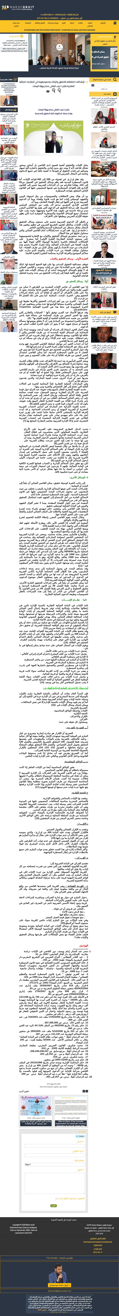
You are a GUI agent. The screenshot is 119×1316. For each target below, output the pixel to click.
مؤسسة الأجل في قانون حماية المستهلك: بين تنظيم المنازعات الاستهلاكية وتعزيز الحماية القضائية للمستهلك (104, 183)
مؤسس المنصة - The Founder (59, 1258)
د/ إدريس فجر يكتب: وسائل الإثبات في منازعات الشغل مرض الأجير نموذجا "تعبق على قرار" (104, 347)
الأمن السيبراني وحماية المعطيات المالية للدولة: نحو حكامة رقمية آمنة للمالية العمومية (14, 49)
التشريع (103, 22)
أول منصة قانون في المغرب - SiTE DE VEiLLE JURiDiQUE (59, 18)
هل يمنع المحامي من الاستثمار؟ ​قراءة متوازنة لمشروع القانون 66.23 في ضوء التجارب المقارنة (8, 237)
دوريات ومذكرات (53, 22)
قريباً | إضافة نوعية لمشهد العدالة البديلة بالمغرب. (59, 68)
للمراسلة (28, 22)
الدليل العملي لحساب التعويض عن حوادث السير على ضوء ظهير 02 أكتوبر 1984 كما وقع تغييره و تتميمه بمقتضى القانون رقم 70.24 (104, 154)
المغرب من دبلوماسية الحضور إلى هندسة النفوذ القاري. (9, 140)
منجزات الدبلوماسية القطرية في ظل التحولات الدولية (104, 209)
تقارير (63, 22)
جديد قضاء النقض (16, 24)
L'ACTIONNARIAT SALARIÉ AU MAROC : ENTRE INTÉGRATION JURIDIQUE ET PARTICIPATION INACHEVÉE (9, 88)
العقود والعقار (40, 22)
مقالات (80, 22)
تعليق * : (81, 1170)
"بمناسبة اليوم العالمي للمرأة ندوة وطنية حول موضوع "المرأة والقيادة (35, 1122)
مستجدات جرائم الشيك (8, 272)
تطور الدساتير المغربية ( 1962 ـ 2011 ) (104, 288)
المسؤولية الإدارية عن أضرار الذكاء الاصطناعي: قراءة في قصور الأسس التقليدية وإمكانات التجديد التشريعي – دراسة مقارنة (14, 42)
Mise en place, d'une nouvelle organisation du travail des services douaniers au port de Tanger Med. (71, 1123)
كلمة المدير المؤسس (104, 36)
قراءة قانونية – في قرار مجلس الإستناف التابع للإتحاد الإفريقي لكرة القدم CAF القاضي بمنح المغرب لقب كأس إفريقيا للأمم (9, 163)
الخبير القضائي (9, 257)
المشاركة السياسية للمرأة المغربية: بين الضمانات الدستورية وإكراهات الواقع (9, 316)
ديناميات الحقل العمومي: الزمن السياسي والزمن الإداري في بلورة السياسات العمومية (9, 187)
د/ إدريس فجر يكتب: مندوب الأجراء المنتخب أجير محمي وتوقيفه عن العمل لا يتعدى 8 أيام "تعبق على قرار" (104, 320)
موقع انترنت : (79, 1160)
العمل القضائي (90, 24)
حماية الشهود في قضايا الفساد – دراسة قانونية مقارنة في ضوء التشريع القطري (104, 263)
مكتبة (72, 22)
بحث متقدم (104, 89)
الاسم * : (81, 1142)
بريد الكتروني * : (78, 1151)
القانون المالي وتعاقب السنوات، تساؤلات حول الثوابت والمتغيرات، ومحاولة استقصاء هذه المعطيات (9, 292)
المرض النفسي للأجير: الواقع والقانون (104, 128)
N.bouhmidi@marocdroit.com (59, 1291)
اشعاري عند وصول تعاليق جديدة (71, 1198)
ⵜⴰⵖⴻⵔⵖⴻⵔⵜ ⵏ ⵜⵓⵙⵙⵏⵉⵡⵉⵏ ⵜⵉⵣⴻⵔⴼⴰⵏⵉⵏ (59, 15)
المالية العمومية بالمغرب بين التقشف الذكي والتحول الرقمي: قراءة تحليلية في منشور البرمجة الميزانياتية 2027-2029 (8, 212)
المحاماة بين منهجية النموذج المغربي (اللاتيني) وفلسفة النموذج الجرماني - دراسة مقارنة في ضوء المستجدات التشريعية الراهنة (104, 235)
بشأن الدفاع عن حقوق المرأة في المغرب (105, 42)
